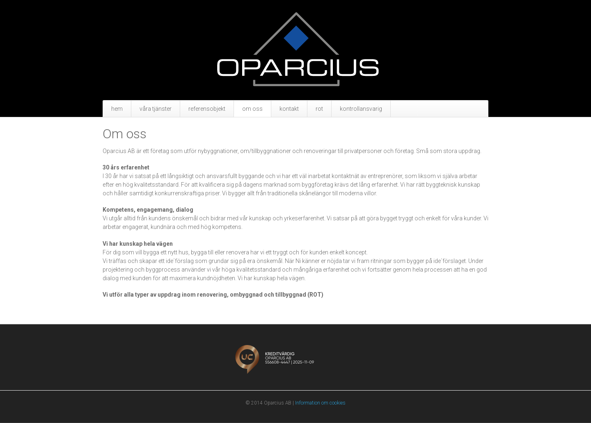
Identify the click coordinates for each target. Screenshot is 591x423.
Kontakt (289, 108)
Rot (319, 108)
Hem (117, 108)
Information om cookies (320, 403)
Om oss (252, 108)
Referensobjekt (206, 108)
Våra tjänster (156, 108)
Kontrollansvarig (361, 108)
